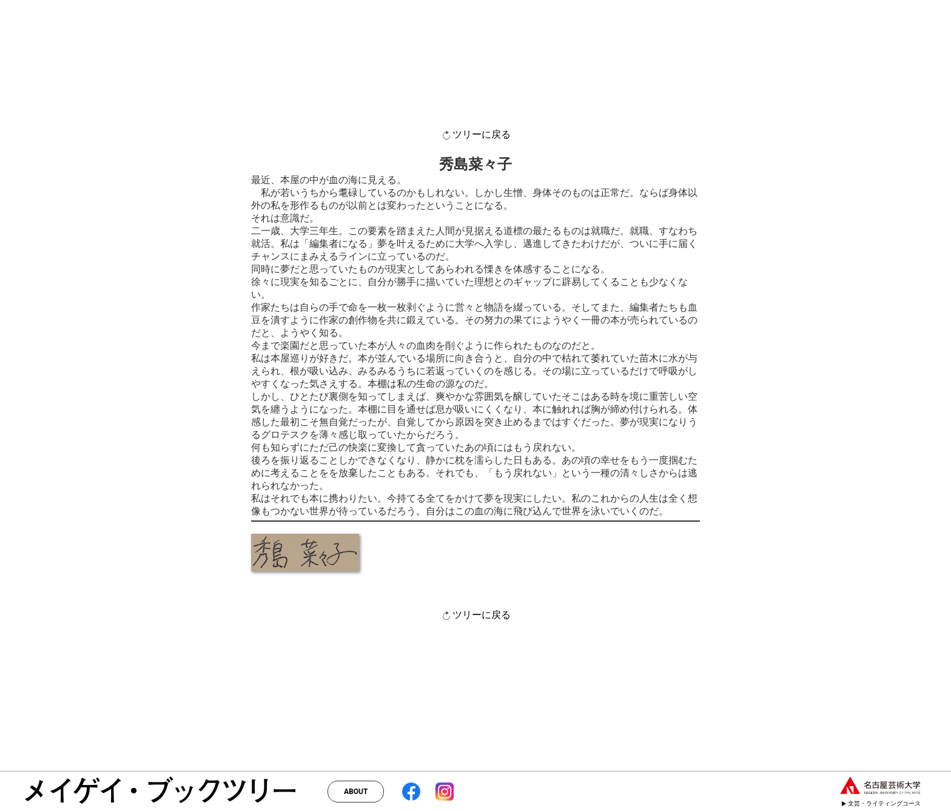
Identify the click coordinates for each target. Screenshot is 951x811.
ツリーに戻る (475, 135)
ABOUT (356, 791)
